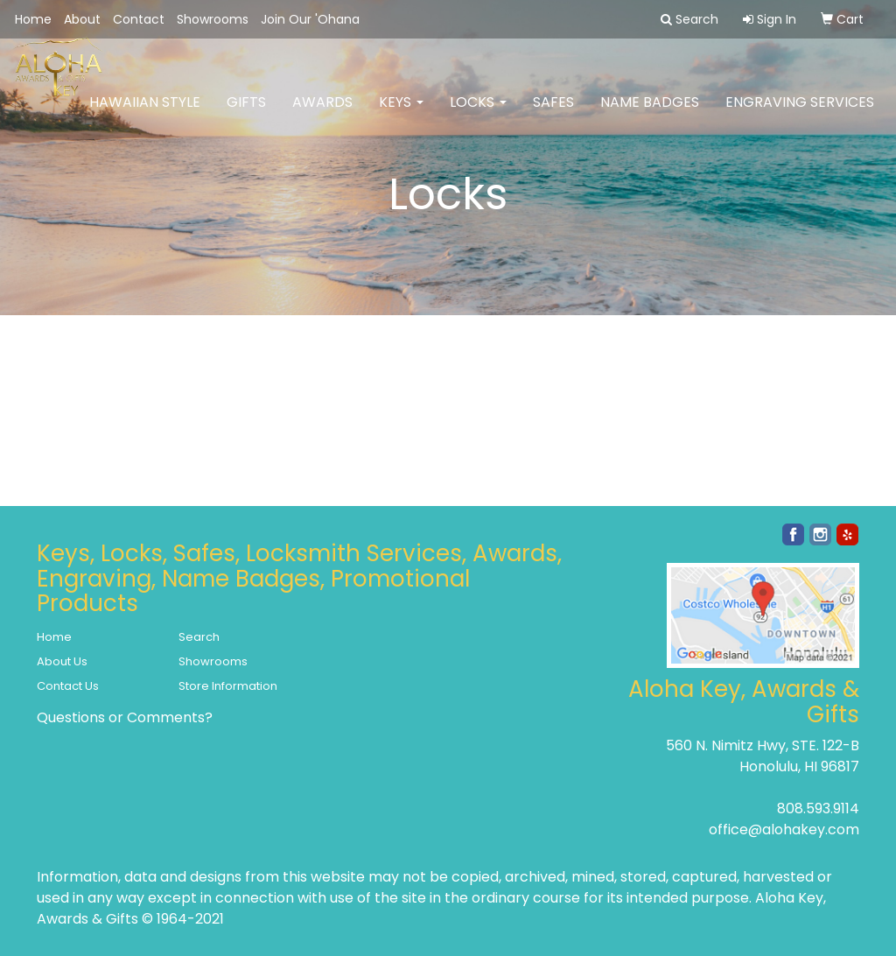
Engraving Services (799, 113)
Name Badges (649, 113)
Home (33, 19)
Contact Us (68, 686)
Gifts (246, 113)
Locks (478, 113)
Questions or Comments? (125, 717)
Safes (553, 113)
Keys (401, 113)
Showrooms (212, 19)
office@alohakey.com (784, 829)
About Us (62, 661)
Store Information (227, 686)
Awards (322, 113)
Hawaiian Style (144, 113)
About (82, 19)
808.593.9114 (818, 808)
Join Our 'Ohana (310, 19)
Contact (138, 19)
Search (199, 637)
